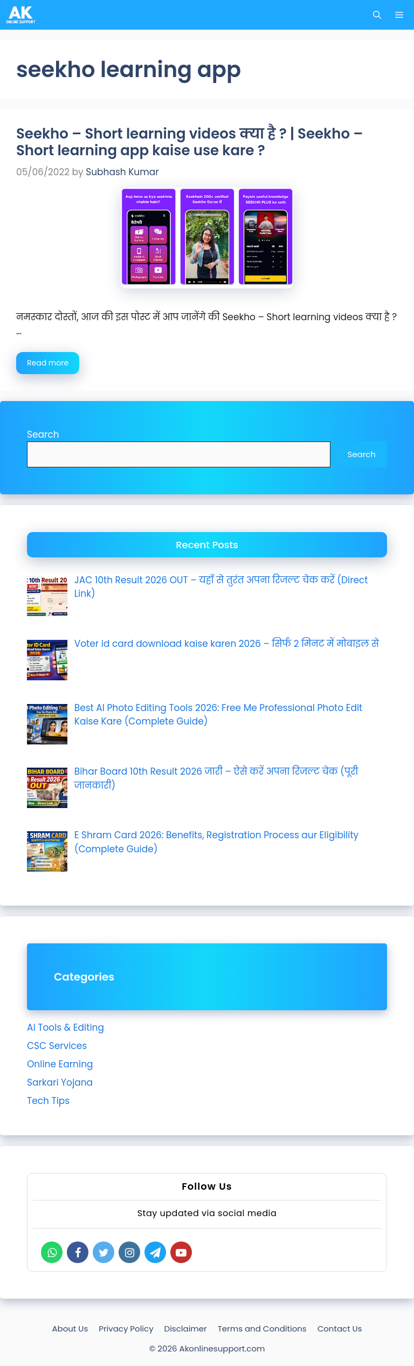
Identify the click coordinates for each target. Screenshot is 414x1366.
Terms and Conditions (262, 1328)
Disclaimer (185, 1328)
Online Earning (60, 1064)
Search (43, 434)
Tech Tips (48, 1100)
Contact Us (340, 1328)
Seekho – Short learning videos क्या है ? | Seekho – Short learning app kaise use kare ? (189, 142)
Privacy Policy (126, 1328)
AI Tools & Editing (65, 1027)
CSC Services (57, 1045)
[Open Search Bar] (377, 15)
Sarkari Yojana (60, 1082)
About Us (70, 1328)
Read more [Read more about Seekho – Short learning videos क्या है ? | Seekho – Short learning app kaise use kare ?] (47, 362)
